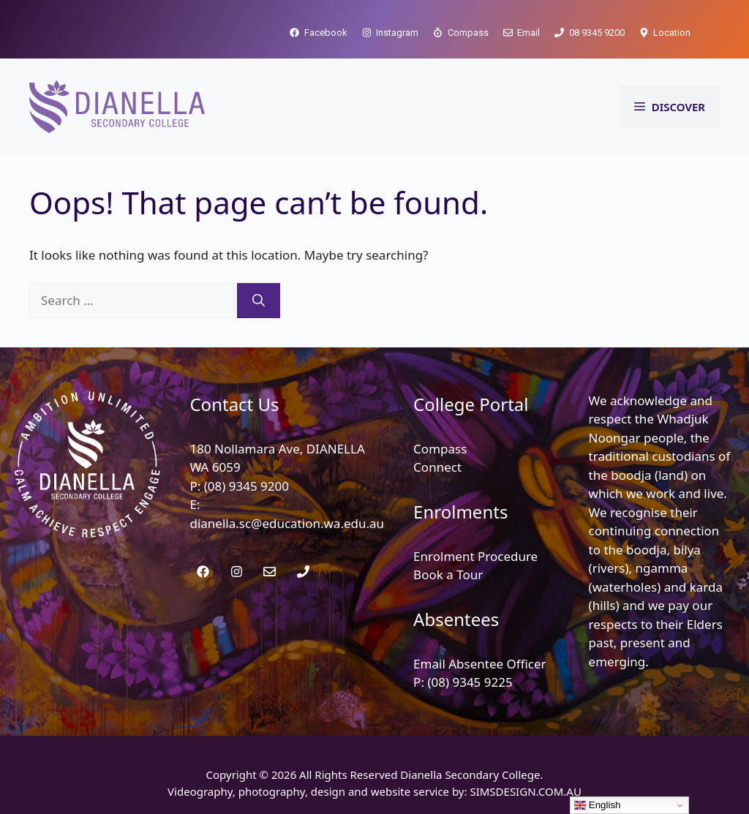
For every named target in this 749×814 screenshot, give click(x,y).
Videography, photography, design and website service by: (319, 791)
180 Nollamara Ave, (247, 448)
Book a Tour (448, 574)
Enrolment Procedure (475, 556)
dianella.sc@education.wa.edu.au (286, 523)
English (597, 805)
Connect (437, 467)
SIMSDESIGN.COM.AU (525, 791)
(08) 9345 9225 (469, 682)
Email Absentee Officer (479, 663)
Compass (440, 448)
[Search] (258, 300)
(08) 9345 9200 (246, 486)
